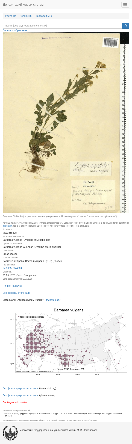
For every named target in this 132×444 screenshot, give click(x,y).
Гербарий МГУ (44, 15)
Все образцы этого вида (16, 292)
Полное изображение (15, 30)
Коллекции (26, 15)
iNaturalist (7, 226)
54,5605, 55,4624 (12, 268)
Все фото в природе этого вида (21, 388)
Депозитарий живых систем (23, 4)
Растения (10, 15)
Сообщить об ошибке (15, 402)
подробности (52, 299)
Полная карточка (12, 285)
